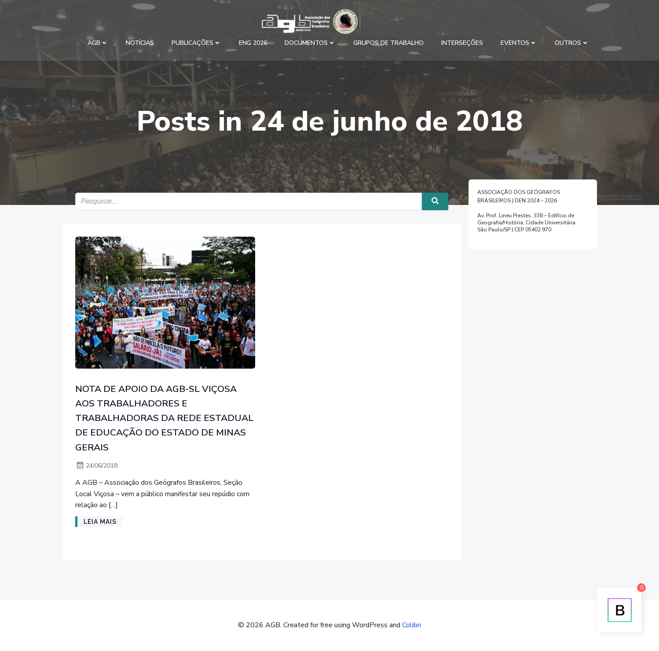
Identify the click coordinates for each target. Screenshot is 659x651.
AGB (98, 43)
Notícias (140, 43)
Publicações (196, 43)
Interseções (462, 43)
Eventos (519, 43)
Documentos (310, 43)
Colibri (411, 625)
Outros (572, 43)
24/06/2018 (96, 465)
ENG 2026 (253, 43)
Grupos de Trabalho (388, 43)
